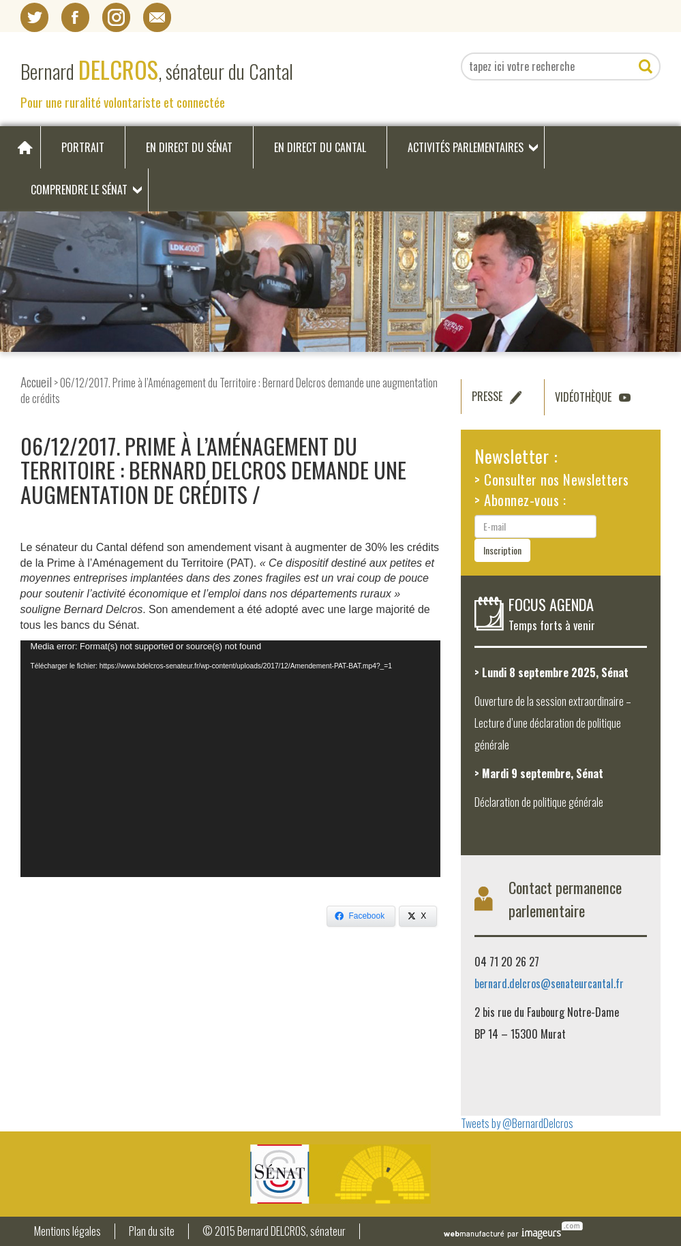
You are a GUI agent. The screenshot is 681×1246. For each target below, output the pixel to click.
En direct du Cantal (320, 147)
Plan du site (152, 1231)
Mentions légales (67, 1231)
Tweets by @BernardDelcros (517, 1123)
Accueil (36, 381)
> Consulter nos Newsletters (551, 479)
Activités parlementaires (466, 147)
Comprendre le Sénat (79, 189)
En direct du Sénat (189, 147)
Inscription (502, 550)
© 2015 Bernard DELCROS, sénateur (274, 1231)
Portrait (82, 147)
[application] (230, 758)
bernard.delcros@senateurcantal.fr (549, 983)
